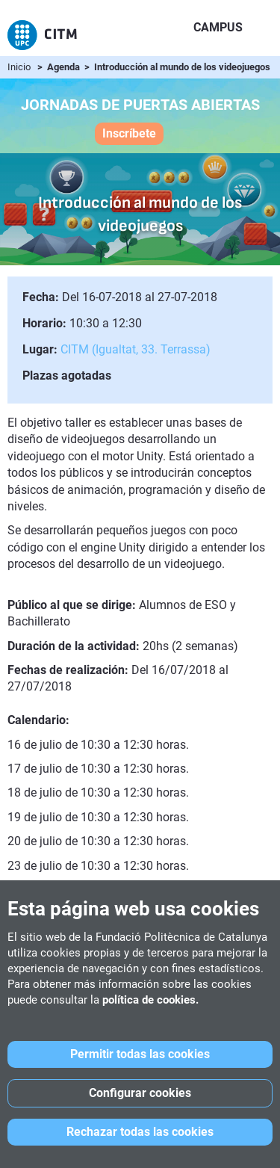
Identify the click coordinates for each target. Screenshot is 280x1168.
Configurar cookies (140, 1093)
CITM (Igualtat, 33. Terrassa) (135, 349)
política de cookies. (150, 1000)
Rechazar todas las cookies (140, 1132)
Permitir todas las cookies (140, 1054)
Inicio (19, 66)
